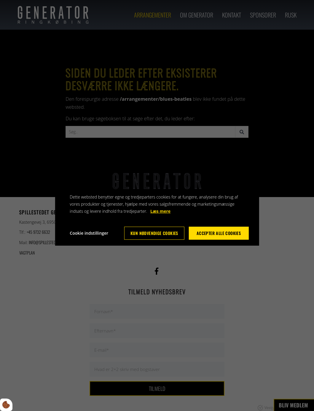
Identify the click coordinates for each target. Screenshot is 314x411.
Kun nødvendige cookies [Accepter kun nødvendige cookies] (154, 233)
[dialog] (157, 205)
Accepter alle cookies (219, 233)
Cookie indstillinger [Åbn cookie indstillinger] (89, 233)
